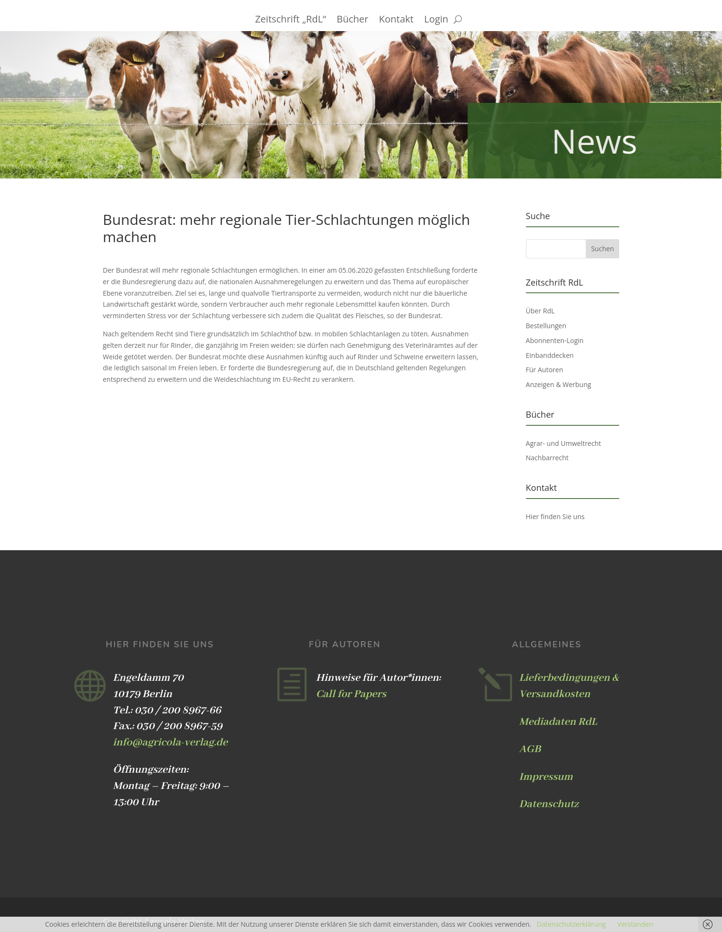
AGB (530, 749)
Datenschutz (549, 804)
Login (436, 20)
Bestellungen (546, 325)
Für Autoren (544, 369)
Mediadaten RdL (558, 722)
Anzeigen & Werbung (558, 384)
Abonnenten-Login (555, 340)
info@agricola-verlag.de (170, 742)
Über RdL (540, 310)
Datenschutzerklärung (571, 924)
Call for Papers (351, 694)
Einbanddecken (550, 355)
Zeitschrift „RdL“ (290, 20)
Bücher (352, 20)
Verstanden (635, 924)
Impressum (546, 777)
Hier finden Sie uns (555, 516)
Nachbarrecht (547, 457)
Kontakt (396, 20)
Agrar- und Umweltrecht (563, 443)
